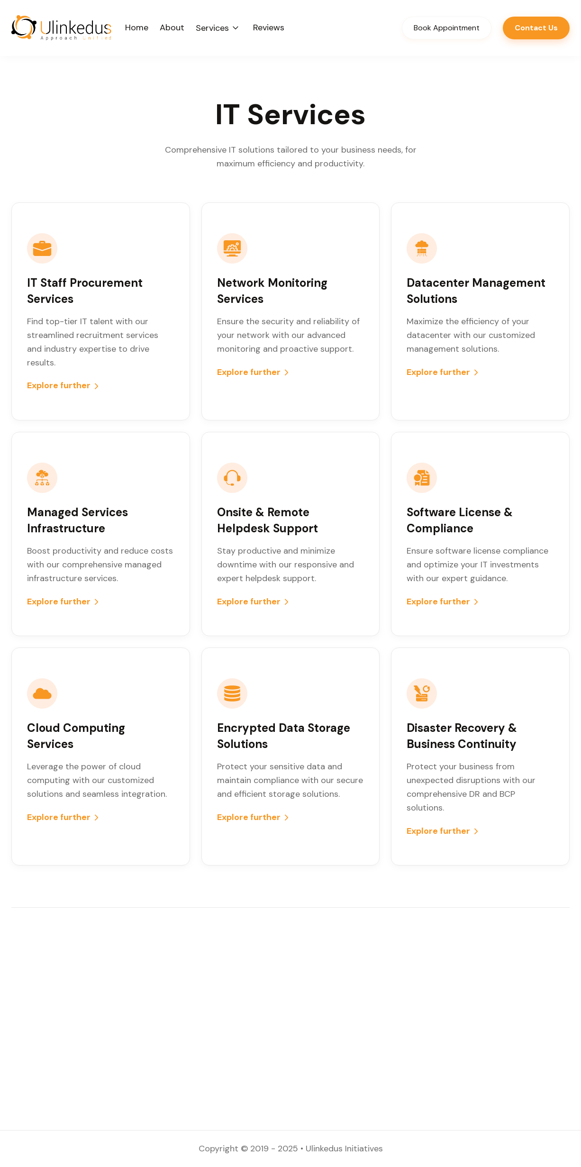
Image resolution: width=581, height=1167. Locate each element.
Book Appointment (447, 28)
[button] (219, 27)
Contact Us (536, 28)
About (172, 27)
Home (136, 27)
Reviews (268, 27)
